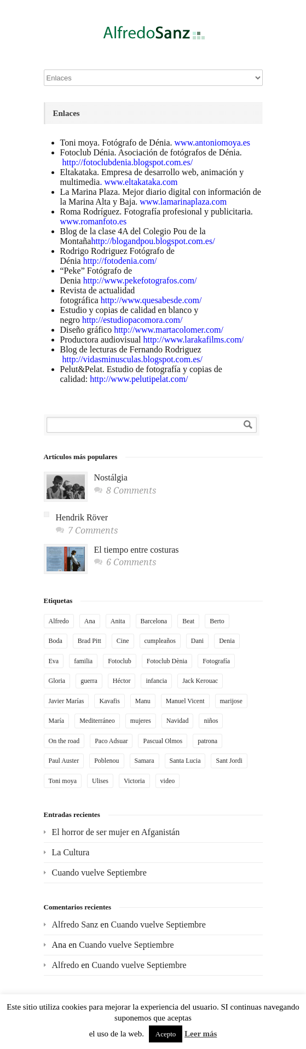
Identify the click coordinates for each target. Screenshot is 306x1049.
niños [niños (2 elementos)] (211, 721)
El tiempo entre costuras (136, 549)
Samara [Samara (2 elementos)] (144, 760)
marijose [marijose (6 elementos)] (231, 701)
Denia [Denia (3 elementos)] (227, 641)
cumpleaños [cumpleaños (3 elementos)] (160, 641)
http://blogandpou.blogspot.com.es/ (153, 241)
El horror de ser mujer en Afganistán (116, 832)
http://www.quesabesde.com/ (151, 300)
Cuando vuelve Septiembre (99, 872)
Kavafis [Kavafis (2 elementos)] (109, 701)
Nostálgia (111, 477)
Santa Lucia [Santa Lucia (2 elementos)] (185, 760)
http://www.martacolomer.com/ (168, 329)
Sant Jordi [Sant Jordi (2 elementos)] (229, 760)
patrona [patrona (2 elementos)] (207, 741)
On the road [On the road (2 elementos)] (64, 741)
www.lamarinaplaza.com (183, 201)
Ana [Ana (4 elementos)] (89, 621)
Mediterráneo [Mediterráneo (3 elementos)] (97, 721)
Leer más (200, 1033)
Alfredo (65, 965)
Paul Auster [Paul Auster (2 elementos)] (64, 760)
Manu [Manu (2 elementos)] (143, 701)
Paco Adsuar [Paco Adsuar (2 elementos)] (111, 741)
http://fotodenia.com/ (120, 260)
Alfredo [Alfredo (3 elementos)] (59, 621)
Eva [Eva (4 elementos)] (54, 661)
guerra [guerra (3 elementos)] (88, 681)
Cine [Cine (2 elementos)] (123, 641)
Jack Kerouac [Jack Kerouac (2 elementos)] (200, 681)
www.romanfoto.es (93, 221)
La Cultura (71, 852)
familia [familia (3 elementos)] (83, 661)
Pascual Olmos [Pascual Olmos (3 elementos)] (162, 741)
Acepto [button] (165, 1034)
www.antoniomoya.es (213, 142)
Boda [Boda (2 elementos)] (55, 641)
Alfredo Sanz (75, 924)
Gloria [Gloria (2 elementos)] (57, 681)
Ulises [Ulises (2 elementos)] (100, 781)
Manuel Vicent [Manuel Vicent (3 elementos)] (185, 701)
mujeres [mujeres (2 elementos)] (140, 721)
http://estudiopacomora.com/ (131, 319)
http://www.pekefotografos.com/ (140, 280)
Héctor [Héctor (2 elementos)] (122, 681)
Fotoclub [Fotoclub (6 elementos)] (119, 661)
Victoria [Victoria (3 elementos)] (134, 781)
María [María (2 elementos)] (57, 721)
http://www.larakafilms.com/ (192, 339)
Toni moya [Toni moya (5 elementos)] (63, 781)
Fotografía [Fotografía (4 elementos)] (216, 661)
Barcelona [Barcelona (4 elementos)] (154, 621)
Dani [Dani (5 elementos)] (197, 641)
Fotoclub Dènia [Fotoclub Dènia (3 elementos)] (167, 661)
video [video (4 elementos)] (167, 781)
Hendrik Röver (82, 517)
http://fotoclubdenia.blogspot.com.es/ (127, 162)
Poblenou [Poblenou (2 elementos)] (106, 760)
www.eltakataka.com (140, 182)
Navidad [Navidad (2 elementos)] (177, 721)
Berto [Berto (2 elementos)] (217, 621)
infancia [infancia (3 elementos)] (156, 681)
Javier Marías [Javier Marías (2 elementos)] (66, 701)
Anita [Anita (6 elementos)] (118, 621)
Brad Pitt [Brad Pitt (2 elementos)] (89, 641)
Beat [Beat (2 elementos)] (188, 621)
